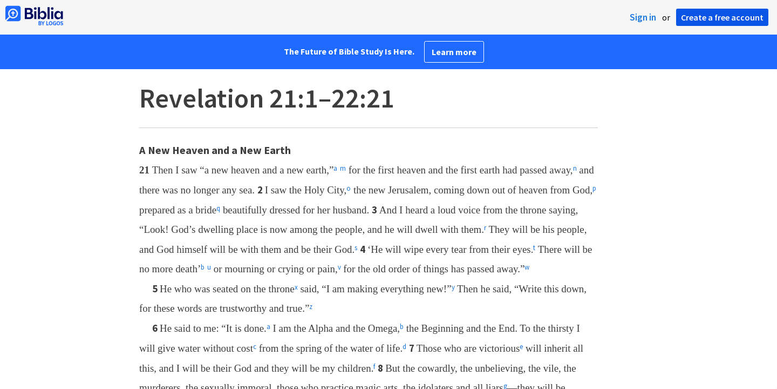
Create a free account (722, 17)
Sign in (643, 17)
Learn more (454, 51)
